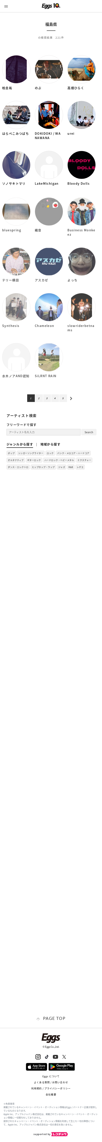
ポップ (11, 453)
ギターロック (34, 460)
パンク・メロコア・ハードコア (73, 453)
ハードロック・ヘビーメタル (59, 460)
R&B (71, 467)
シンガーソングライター (30, 453)
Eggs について (51, 1076)
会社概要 (51, 1094)
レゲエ (80, 467)
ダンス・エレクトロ (18, 467)
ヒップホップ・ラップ (43, 467)
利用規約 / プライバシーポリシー (51, 1088)
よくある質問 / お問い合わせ (51, 1082)
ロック (50, 453)
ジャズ (61, 467)
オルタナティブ (16, 460)
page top (54, 1018)
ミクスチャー (84, 460)
